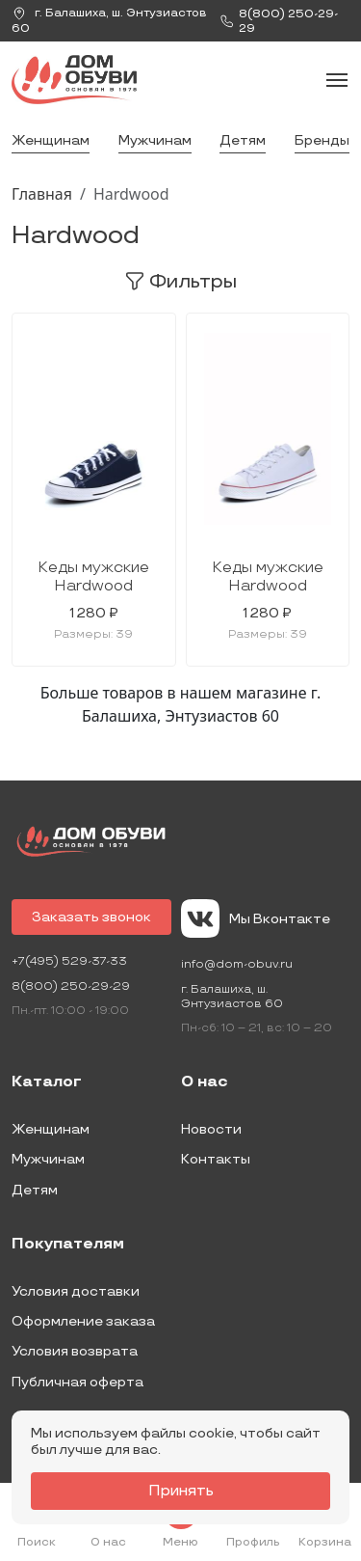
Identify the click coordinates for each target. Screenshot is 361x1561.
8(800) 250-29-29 (71, 986)
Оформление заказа (83, 1321)
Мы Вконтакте (255, 918)
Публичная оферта (77, 1382)
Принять (181, 1491)
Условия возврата (75, 1351)
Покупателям (68, 1244)
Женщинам (51, 140)
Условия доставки (76, 1291)
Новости (211, 1129)
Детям (242, 140)
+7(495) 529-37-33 (69, 961)
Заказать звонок (91, 917)
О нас (204, 1082)
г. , (109, 21)
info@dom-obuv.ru (237, 964)
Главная (42, 194)
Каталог (47, 1082)
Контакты (215, 1159)
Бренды (322, 140)
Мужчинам (155, 140)
